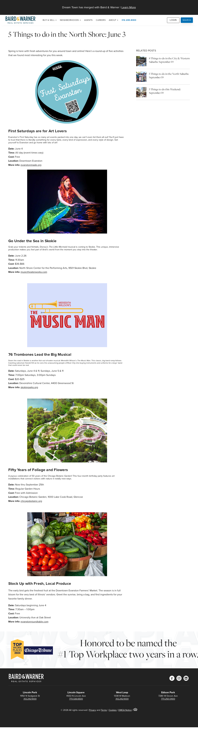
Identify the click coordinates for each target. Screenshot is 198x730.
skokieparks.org (29, 387)
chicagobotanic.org (31, 501)
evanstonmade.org (31, 165)
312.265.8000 (129, 20)
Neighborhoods (69, 20)
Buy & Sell (49, 20)
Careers (101, 20)
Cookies (113, 710)
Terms (104, 710)
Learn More (128, 7)
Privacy (92, 710)
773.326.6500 (76, 699)
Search (186, 20)
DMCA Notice (125, 710)
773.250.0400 (168, 699)
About (112, 20)
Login (173, 20)
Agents (88, 20)
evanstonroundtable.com (34, 621)
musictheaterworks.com (34, 272)
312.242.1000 (30, 699)
